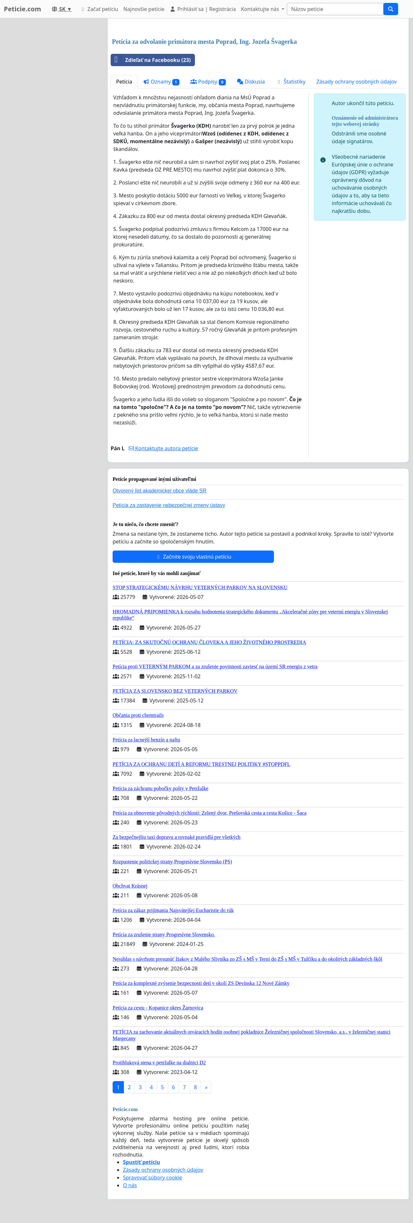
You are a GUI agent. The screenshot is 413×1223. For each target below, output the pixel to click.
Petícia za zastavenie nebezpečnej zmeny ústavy (169, 505)
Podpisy (208, 81)
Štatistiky (291, 81)
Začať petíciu (99, 9)
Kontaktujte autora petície (163, 448)
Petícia (124, 81)
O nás (130, 1185)
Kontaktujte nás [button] (260, 9)
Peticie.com (22, 9)
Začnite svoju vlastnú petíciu (193, 556)
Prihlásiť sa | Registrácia (202, 9)
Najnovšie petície (143, 9)
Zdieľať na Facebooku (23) (151, 60)
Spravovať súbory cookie (152, 1177)
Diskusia (251, 81)
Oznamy (161, 81)
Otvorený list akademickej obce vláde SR (159, 490)
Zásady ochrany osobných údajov (357, 81)
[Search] (335, 9)
